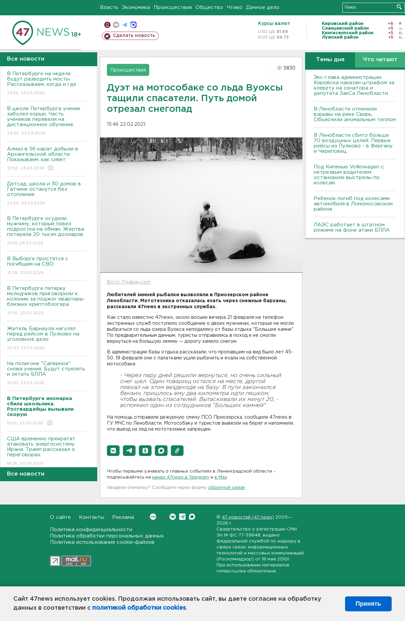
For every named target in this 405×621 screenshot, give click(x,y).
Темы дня (330, 59)
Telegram (182, 517)
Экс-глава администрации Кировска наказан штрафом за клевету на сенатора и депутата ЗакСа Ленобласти (354, 85)
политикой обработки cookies (139, 608)
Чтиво (234, 7)
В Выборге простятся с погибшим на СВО (47, 266)
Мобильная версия (107, 25)
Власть (109, 7)
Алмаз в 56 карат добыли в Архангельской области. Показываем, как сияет (47, 159)
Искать (399, 6)
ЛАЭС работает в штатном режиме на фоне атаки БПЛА (352, 227)
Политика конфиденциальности (91, 529)
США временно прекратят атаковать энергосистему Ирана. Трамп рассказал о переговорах (47, 451)
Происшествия (173, 7)
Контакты (91, 517)
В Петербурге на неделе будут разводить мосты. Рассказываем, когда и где (47, 84)
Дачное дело (262, 7)
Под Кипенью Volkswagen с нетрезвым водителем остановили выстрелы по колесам (349, 175)
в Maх (220, 477)
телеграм (125, 25)
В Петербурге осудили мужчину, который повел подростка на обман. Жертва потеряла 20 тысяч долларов (47, 231)
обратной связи (226, 488)
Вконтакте (153, 517)
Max (192, 517)
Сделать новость (134, 36)
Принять (368, 603)
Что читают (380, 59)
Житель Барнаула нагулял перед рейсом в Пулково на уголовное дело (47, 338)
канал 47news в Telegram (180, 477)
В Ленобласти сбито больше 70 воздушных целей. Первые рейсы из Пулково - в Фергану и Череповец (353, 143)
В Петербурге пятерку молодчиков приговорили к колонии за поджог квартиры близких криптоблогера (47, 301)
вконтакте (116, 25)
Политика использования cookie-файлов (102, 542)
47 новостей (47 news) (248, 517)
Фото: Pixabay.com (129, 282)
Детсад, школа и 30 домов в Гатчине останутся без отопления (47, 194)
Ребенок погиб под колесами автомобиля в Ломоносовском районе (353, 203)
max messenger (133, 25)
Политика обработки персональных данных (107, 536)
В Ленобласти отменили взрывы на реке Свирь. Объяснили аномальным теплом (355, 114)
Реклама (123, 517)
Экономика (136, 7)
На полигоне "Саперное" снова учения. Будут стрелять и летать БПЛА (47, 373)
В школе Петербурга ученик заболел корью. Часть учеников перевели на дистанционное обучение (47, 121)
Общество (209, 7)
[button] (113, 450)
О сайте (60, 517)
